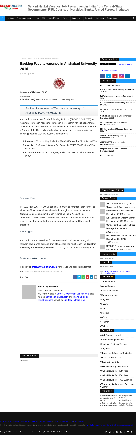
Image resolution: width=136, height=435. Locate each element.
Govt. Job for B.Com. (111, 357)
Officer (104, 317)
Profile (71, 421)
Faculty (27, 271)
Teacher (105, 322)
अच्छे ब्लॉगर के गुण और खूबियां (108, 403)
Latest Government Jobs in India (73, 293)
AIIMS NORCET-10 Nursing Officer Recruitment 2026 (113, 143)
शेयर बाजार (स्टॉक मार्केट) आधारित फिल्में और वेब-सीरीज (127, 404)
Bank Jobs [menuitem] (89, 18)
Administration (108, 281)
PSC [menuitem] (37, 18)
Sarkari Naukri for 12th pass (114, 371)
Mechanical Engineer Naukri (114, 366)
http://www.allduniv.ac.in (44, 266)
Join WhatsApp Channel (108, 70)
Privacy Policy (25, 421)
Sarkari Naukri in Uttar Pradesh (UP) (41, 271)
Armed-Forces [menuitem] (54, 18)
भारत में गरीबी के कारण (125, 400)
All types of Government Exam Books (117, 271)
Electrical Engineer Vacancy (114, 344)
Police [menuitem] (65, 18)
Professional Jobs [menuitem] (24, 18)
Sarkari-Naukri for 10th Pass (114, 375)
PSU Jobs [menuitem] (100, 18)
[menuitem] (2, 18)
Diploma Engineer (109, 295)
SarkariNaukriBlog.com (56, 297)
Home (22, 58)
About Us (8, 421)
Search (49, 421)
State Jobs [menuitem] (76, 18)
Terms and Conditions (38, 421)
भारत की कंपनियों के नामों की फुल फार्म (107, 399)
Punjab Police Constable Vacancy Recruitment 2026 (113, 150)
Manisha (24, 74)
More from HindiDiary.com (108, 406)
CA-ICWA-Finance (109, 290)
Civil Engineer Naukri (111, 335)
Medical (105, 313)
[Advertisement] (67, 38)
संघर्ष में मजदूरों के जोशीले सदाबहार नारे (125, 396)
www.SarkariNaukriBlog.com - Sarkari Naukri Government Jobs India (109, 425)
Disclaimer (16, 421)
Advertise (64, 421)
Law (103, 308)
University (56, 271)
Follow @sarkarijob (125, 64)
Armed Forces (108, 286)
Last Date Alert (110, 273)
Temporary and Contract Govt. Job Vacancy (117, 385)
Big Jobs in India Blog (74, 300)
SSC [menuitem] (43, 18)
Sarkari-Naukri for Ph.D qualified (116, 380)
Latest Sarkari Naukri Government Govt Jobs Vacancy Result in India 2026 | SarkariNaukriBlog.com (41, 432)
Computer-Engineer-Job (112, 339)
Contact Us (57, 421)
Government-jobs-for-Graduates (116, 353)
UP (26, 58)
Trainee (104, 326)
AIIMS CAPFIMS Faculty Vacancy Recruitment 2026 (113, 137)
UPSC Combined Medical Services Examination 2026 (113, 123)
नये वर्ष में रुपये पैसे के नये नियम (108, 395)
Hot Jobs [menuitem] (10, 18)
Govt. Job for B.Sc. (110, 362)
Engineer (105, 299)
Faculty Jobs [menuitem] (112, 18)
